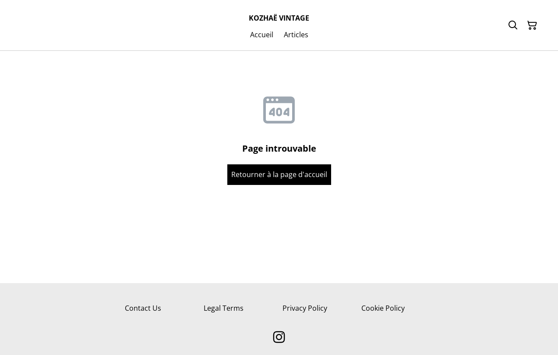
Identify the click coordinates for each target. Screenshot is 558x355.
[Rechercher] (513, 25)
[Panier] (532, 25)
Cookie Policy (383, 308)
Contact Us (143, 308)
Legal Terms (224, 308)
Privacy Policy (305, 308)
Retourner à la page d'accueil (279, 174)
